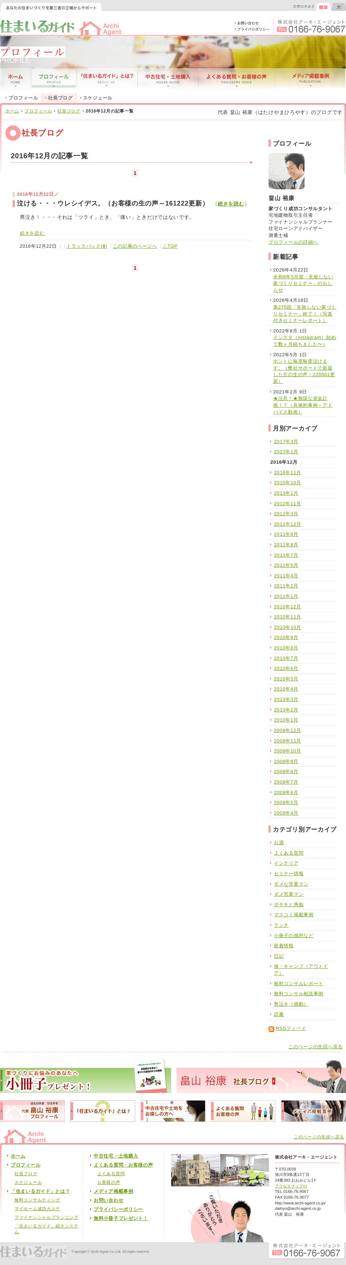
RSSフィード (291, 1028)
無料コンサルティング (37, 1200)
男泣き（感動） (291, 1004)
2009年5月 (286, 802)
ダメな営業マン (291, 884)
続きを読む (231, 204)
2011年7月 (286, 555)
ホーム (12, 111)
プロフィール (23, 98)
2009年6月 (286, 792)
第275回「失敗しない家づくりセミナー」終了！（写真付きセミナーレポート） (304, 313)
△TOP (170, 246)
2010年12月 (287, 606)
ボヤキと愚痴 (288, 904)
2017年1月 (286, 451)
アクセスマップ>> (291, 1186)
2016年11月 (287, 472)
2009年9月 (286, 761)
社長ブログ (68, 111)
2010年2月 (286, 710)
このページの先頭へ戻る (315, 1046)
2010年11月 (287, 617)
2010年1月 (286, 720)
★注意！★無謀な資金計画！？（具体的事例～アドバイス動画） (302, 405)
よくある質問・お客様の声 (123, 1165)
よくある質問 (288, 853)
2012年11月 (287, 503)
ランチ (281, 925)
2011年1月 (286, 596)
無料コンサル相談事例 (298, 993)
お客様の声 (108, 1182)
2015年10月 (287, 482)
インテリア (286, 863)
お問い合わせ (108, 1200)
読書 (279, 1014)
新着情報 (284, 945)
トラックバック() (86, 246)
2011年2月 (286, 586)
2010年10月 (287, 627)
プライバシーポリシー (118, 1209)
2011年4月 (286, 575)
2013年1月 (286, 493)
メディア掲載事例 (113, 1191)
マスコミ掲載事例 (294, 914)
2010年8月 (286, 648)
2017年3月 (286, 441)
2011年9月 (286, 534)
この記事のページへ (135, 246)
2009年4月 (286, 813)
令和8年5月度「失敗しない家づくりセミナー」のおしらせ (303, 283)
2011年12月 (287, 524)
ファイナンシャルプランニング (46, 1217)
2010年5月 (286, 679)
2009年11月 (287, 741)
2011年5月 (286, 565)
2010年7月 (286, 658)
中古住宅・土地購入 (116, 1156)
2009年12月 (287, 730)
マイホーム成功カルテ (37, 1208)
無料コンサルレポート (298, 983)
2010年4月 (286, 689)
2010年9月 (286, 637)
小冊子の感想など (294, 935)
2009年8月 (286, 771)
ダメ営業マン (288, 894)
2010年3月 (286, 699)
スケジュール (97, 98)
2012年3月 (286, 513)
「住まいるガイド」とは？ (40, 1191)
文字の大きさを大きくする (338, 7)
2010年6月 (286, 668)
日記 (279, 956)
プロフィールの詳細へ (293, 242)
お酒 (279, 842)
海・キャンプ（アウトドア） (301, 970)
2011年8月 (286, 544)
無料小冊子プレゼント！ (121, 1218)
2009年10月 (287, 751)
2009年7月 (286, 782)
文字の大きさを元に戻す (323, 7)
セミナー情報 (288, 873)
